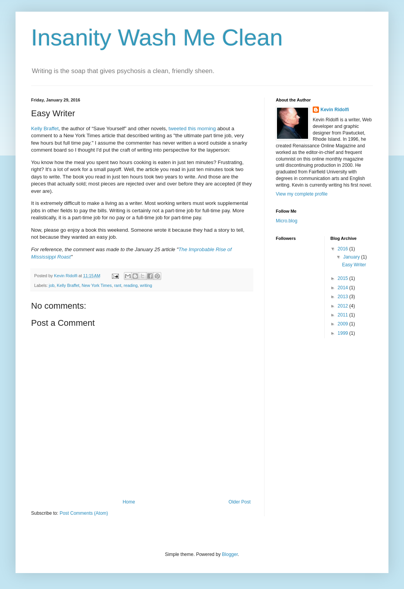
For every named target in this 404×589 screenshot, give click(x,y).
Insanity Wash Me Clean (157, 37)
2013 (343, 296)
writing (146, 285)
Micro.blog (286, 221)
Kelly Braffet (45, 128)
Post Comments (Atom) (83, 513)
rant (118, 285)
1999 (343, 333)
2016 (343, 249)
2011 (343, 315)
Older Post (239, 502)
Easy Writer (354, 264)
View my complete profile (301, 194)
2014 (343, 287)
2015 (343, 278)
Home (129, 502)
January (352, 257)
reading (131, 285)
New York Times (96, 285)
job (51, 285)
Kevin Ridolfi (334, 109)
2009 (343, 324)
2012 (343, 306)
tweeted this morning (192, 128)
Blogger (230, 554)
